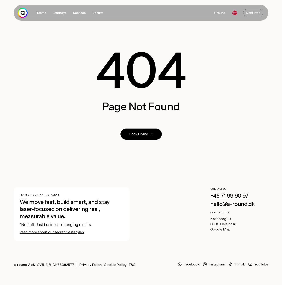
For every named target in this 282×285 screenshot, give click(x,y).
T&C (132, 265)
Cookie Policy (115, 265)
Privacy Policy (90, 265)
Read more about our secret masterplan (52, 232)
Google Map (220, 229)
